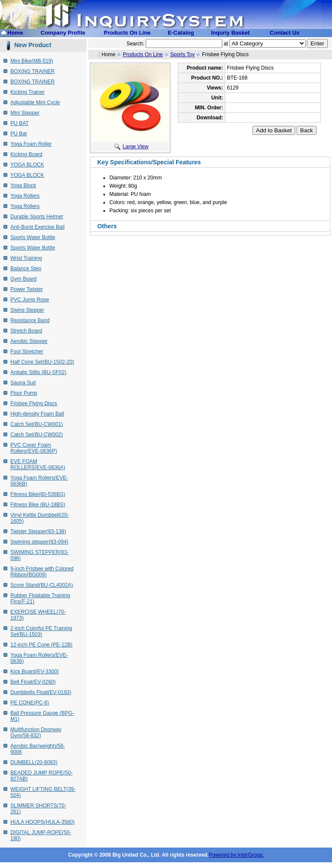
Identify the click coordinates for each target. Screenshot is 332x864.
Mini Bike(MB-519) (31, 61)
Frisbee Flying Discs (33, 403)
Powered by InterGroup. (236, 855)
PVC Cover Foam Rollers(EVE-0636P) (33, 448)
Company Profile (63, 32)
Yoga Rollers (25, 196)
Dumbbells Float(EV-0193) (40, 692)
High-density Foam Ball (37, 414)
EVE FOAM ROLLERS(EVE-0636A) (37, 464)
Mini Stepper (24, 113)
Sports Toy (182, 54)
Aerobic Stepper (29, 341)
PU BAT (19, 123)
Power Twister (26, 289)
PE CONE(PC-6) (29, 703)
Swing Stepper (27, 310)
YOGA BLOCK (27, 165)
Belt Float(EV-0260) (33, 682)
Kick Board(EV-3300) (34, 672)
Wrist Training (26, 258)
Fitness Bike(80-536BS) (37, 494)
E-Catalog (181, 32)
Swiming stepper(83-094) (39, 542)
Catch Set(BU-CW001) (36, 424)
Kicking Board (26, 154)
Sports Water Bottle (32, 237)
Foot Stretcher (26, 352)
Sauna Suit (23, 383)
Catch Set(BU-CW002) (36, 435)
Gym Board (23, 279)
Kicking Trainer (27, 92)
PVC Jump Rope (29, 300)
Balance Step (25, 269)
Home (15, 32)
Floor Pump (23, 393)
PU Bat (18, 134)
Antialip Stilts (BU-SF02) (38, 372)
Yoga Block (23, 185)
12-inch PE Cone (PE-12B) (41, 645)
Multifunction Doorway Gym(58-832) (35, 732)
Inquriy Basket (230, 32)
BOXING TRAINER (32, 71)
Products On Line (127, 32)
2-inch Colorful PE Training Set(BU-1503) (41, 631)
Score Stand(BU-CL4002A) (41, 585)
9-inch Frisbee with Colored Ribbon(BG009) (41, 572)
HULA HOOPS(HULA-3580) (42, 822)
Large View (131, 147)
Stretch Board (26, 331)
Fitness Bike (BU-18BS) (37, 505)
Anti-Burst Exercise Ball (37, 227)
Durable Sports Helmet (36, 217)
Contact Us (285, 32)
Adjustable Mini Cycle (35, 102)
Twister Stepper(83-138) (38, 531)
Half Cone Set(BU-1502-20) (42, 362)
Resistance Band (30, 320)
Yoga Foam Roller (31, 144)
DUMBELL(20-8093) (33, 762)
